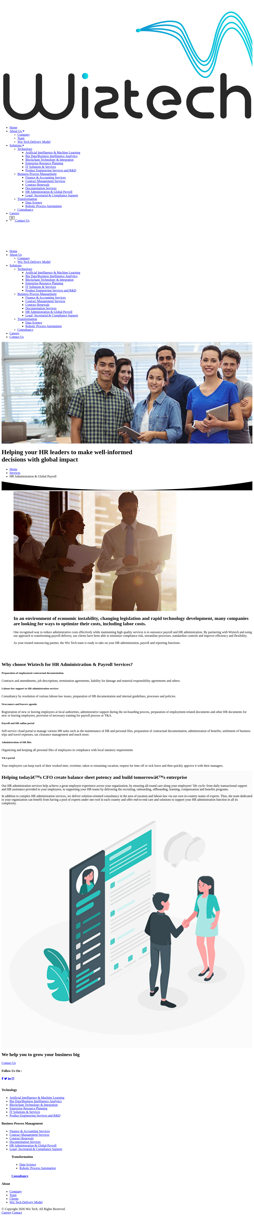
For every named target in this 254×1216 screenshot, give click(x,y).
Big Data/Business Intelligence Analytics (51, 156)
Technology (24, 149)
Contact (17, 1212)
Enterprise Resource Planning (44, 163)
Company (23, 134)
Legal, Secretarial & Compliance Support (51, 195)
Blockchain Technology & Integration (49, 159)
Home (13, 127)
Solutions (17, 145)
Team (20, 138)
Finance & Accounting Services (45, 177)
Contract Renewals (37, 184)
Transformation (27, 199)
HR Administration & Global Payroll (48, 191)
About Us (17, 131)
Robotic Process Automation (43, 206)
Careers (14, 213)
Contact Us (20, 220)
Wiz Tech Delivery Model (33, 141)
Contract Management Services (45, 181)
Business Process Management (37, 174)
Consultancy (25, 209)
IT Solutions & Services (40, 166)
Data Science (33, 202)
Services (15, 472)
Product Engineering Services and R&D (50, 170)
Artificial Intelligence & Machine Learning (52, 152)
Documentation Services (41, 188)
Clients (14, 1198)
